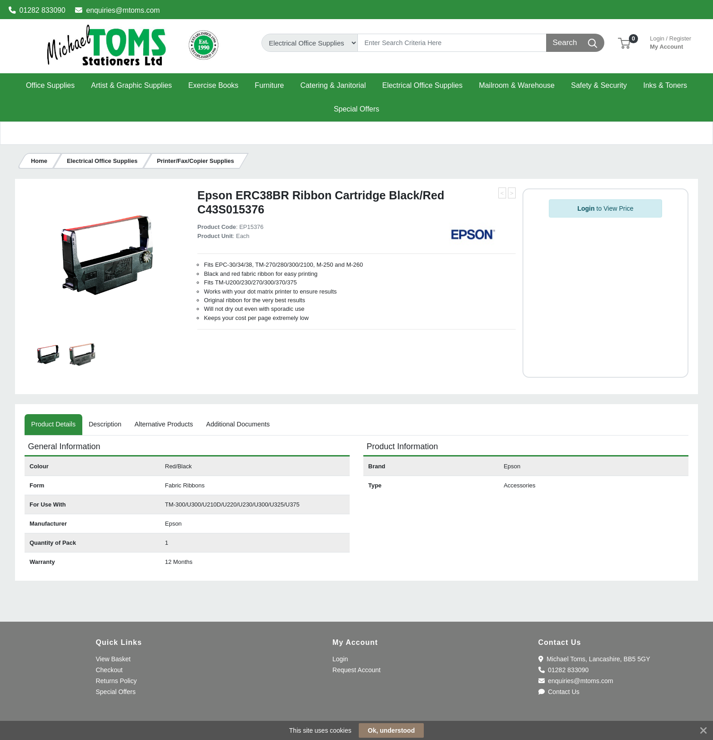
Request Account (356, 670)
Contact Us (559, 691)
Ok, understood (391, 730)
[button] (624, 42)
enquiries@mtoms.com (117, 10)
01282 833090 (37, 10)
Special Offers (115, 691)
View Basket (113, 659)
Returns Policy (115, 680)
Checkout (108, 670)
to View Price (605, 208)
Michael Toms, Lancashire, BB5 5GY (594, 659)
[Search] (452, 43)
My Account (670, 41)
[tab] (53, 424)
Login (340, 659)
